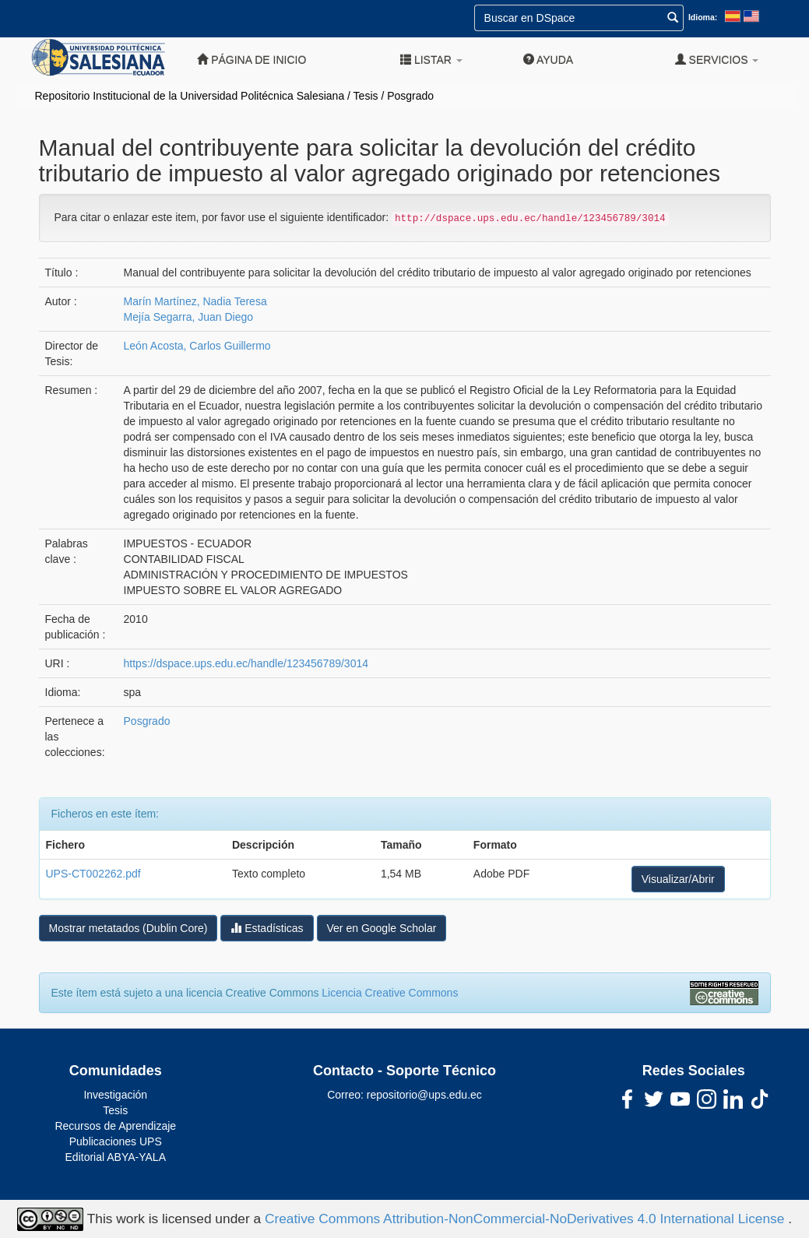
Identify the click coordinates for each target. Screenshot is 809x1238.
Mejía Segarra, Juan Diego (189, 317)
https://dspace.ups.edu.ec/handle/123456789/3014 (246, 663)
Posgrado (410, 96)
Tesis (365, 96)
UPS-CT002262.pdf (93, 873)
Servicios (717, 59)
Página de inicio (251, 59)
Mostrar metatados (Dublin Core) (128, 928)
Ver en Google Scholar (382, 928)
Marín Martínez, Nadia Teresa (195, 301)
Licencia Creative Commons (390, 993)
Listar (431, 59)
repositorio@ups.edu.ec (424, 1095)
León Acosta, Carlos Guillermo (197, 345)
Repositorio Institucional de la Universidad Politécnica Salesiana (190, 96)
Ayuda (548, 59)
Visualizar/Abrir (678, 879)
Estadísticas (266, 927)
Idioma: (702, 17)
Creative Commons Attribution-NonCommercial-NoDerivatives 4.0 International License (526, 1218)
